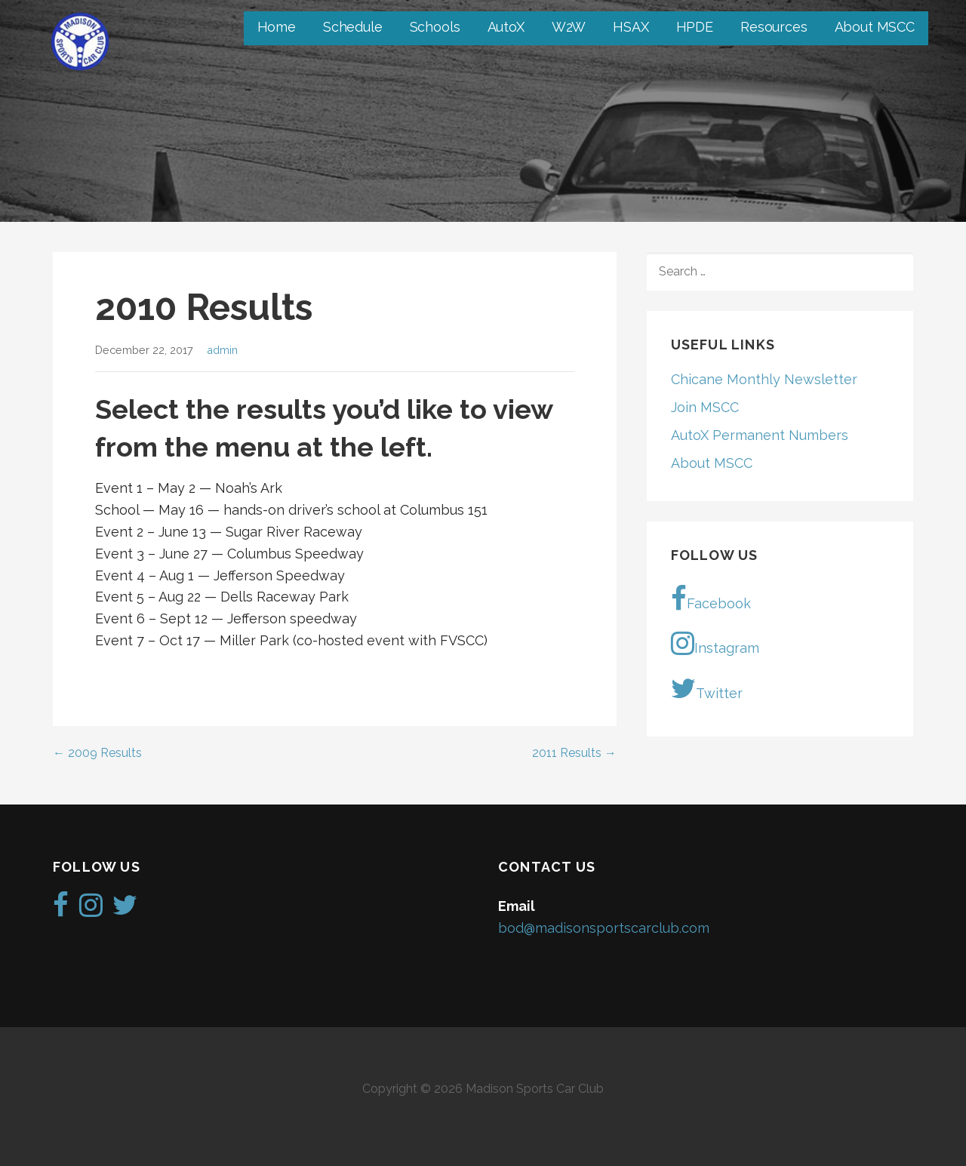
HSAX (630, 27)
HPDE (694, 27)
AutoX (506, 27)
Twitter (707, 688)
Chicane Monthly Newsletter (764, 379)
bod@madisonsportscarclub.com (603, 928)
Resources (774, 27)
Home (276, 27)
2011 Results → (574, 753)
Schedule (353, 27)
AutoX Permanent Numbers (759, 435)
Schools (435, 27)
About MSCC (875, 27)
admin (222, 349)
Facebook (711, 598)
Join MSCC (705, 407)
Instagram (715, 643)
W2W (569, 27)
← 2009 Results (97, 753)
